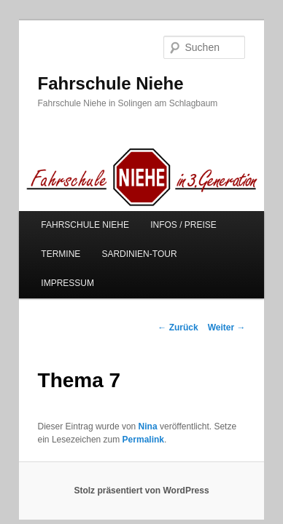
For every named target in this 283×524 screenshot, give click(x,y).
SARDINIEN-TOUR (122, 244)
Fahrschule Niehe (94, 63)
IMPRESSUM (209, 244)
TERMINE (44, 244)
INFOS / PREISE (167, 215)
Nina (132, 387)
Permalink (112, 400)
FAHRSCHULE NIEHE (69, 215)
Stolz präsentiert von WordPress (141, 452)
